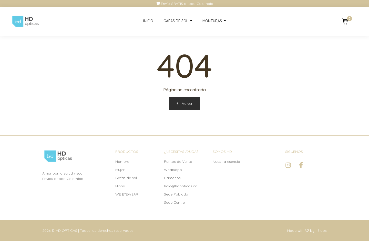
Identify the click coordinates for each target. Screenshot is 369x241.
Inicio (148, 21)
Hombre (122, 161)
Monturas (212, 21)
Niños (120, 186)
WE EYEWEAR (126, 194)
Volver (184, 103)
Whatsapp (173, 169)
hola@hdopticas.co (180, 186)
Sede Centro (174, 202)
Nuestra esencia (226, 161)
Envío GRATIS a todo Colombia (184, 3)
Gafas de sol (175, 21)
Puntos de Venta (178, 161)
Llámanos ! (173, 178)
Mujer (120, 169)
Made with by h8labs (307, 230)
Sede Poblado (176, 194)
